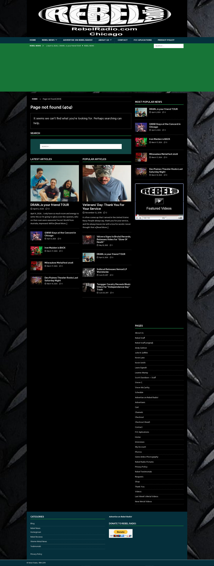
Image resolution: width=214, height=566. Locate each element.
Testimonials (35, 546)
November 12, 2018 (93, 212)
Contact (123, 40)
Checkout (139, 417)
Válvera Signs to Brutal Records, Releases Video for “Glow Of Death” (114, 239)
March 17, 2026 (52, 251)
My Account (140, 447)
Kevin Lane (140, 358)
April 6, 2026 (38, 208)
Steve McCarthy (142, 387)
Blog (32, 523)
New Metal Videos (143, 501)
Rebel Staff (140, 338)
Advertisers (140, 402)
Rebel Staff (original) (144, 343)
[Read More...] (61, 223)
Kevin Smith (140, 363)
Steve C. (138, 382)
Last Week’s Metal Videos (146, 496)
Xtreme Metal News (38, 541)
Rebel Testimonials (143, 472)
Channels (139, 412)
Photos (138, 452)
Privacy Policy (166, 40)
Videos (138, 491)
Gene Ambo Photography (146, 457)
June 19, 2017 (103, 275)
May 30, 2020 (103, 245)
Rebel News (48, 40)
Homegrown (35, 532)
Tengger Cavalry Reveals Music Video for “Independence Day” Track (113, 287)
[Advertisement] (107, 71)
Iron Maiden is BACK (55, 248)
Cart (137, 407)
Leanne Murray (141, 373)
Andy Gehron (141, 348)
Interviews (139, 442)
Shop (137, 481)
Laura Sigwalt (141, 367)
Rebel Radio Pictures (144, 462)
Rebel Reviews (36, 537)
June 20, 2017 (103, 293)
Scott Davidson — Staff (145, 377)
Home (33, 40)
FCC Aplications (143, 40)
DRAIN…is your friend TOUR (49, 205)
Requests (139, 477)
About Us (104, 40)
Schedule (139, 392)
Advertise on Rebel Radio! (77, 40)
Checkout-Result (142, 422)
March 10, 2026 (52, 283)
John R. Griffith (141, 353)
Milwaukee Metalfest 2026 (59, 263)
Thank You (139, 487)
